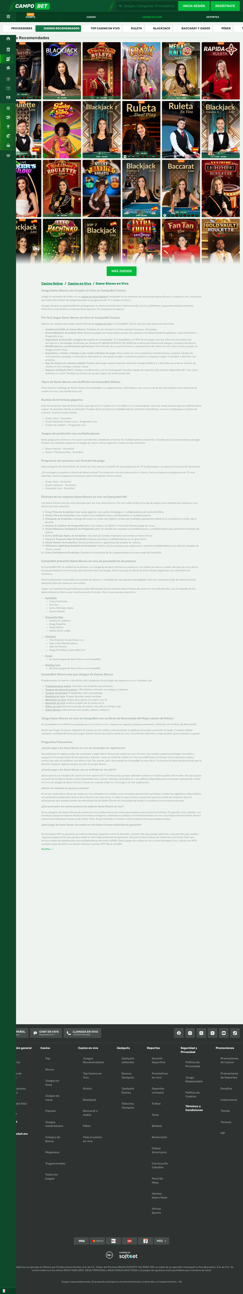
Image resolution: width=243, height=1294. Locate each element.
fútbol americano (159, 1150)
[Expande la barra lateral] (6, 6)
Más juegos (121, 271)
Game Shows (53, 709)
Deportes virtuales (158, 1090)
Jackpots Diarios (128, 1090)
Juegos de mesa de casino (61, 689)
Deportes (212, 17)
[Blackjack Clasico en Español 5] (221, 129)
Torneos (226, 1122)
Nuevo (49, 1069)
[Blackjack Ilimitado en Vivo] (62, 70)
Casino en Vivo (79, 283)
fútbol (156, 1103)
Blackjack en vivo (55, 699)
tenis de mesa (157, 1180)
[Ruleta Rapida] (221, 70)
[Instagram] (190, 1033)
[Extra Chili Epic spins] (141, 247)
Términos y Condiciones (194, 1108)
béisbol (157, 1126)
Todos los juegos (51, 1176)
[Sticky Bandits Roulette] (102, 188)
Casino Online (52, 283)
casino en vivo (103, 323)
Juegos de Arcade (56, 693)
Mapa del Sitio (17, 1103)
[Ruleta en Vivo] (181, 129)
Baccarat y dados (90, 1113)
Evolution (51, 598)
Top (47, 1058)
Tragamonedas (55, 1163)
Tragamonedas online (58, 686)
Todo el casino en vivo (92, 1139)
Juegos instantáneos (54, 1124)
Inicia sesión (194, 6)
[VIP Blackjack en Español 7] (102, 247)
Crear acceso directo (17, 1090)
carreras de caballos (160, 1165)
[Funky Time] (62, 129)
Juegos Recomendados (93, 1060)
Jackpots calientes (128, 1060)
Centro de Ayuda (14, 1075)
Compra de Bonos (52, 1139)
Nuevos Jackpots (128, 1075)
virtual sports (156, 1210)
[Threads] (201, 1033)
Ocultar (47, 849)
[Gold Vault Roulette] (221, 247)
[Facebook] (179, 1033)
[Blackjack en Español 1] (102, 129)
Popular (50, 1111)
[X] (212, 1033)
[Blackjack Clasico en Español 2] (141, 188)
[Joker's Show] (22, 188)
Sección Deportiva (158, 1060)
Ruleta (87, 1088)
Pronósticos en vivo (160, 1075)
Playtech (50, 636)
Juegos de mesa (52, 1098)
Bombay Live (52, 665)
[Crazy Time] (141, 70)
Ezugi (48, 655)
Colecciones (229, 1100)
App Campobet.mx (18, 1132)
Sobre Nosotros (14, 1060)
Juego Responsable (194, 1079)
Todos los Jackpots (128, 1105)
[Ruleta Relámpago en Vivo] (22, 70)
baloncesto (159, 1137)
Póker (87, 1126)
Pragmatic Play (54, 617)
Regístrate (225, 6)
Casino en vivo (152, 17)
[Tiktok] (235, 1033)
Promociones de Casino (229, 1060)
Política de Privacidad (192, 1064)
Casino (91, 17)
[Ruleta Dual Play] (141, 129)
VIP (223, 1133)
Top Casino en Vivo (92, 1075)
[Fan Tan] (181, 247)
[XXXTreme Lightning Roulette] (221, 188)
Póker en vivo (53, 706)
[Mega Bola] (181, 70)
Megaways (52, 1152)
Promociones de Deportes (229, 1075)
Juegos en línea (52, 1083)
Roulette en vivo (55, 696)
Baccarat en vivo (55, 703)
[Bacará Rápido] (181, 188)
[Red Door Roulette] (62, 188)
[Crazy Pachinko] (62, 247)
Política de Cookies (192, 1094)
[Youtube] (224, 1033)
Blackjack (89, 1100)
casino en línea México (94, 296)
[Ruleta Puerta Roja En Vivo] (102, 70)
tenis (155, 1115)
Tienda (225, 1111)
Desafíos (226, 1088)
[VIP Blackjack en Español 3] (22, 247)
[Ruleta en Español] (22, 129)
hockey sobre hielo (159, 1195)
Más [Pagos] (161, 1241)
